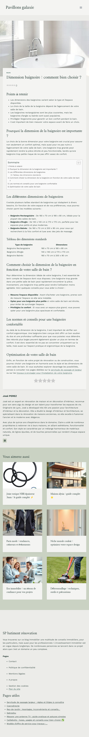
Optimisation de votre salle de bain (25, 187)
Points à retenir (15, 166)
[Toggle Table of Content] (77, 163)
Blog (8, 73)
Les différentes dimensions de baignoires (27, 172)
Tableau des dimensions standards (27, 175)
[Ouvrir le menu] (80, 7)
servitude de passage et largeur (66, 370)
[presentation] (22, 475)
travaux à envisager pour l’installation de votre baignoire (44, 373)
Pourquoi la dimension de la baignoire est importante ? (33, 169)
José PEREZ (10, 396)
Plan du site (14, 689)
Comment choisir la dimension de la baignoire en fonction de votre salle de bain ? (44, 179)
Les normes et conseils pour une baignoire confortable (33, 184)
